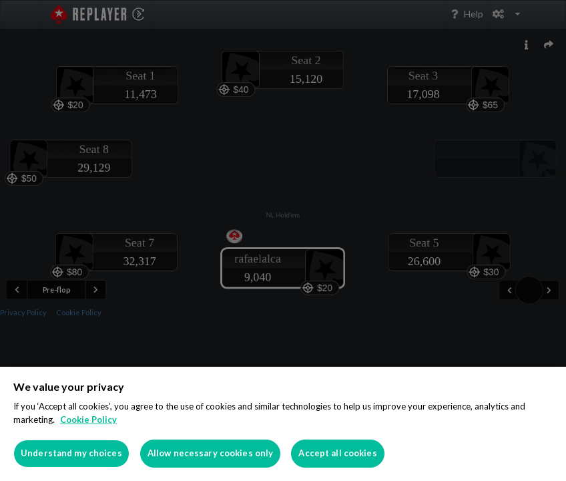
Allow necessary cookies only (211, 453)
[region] (283, 424)
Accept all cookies (337, 453)
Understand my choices (71, 453)
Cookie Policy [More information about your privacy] (88, 419)
